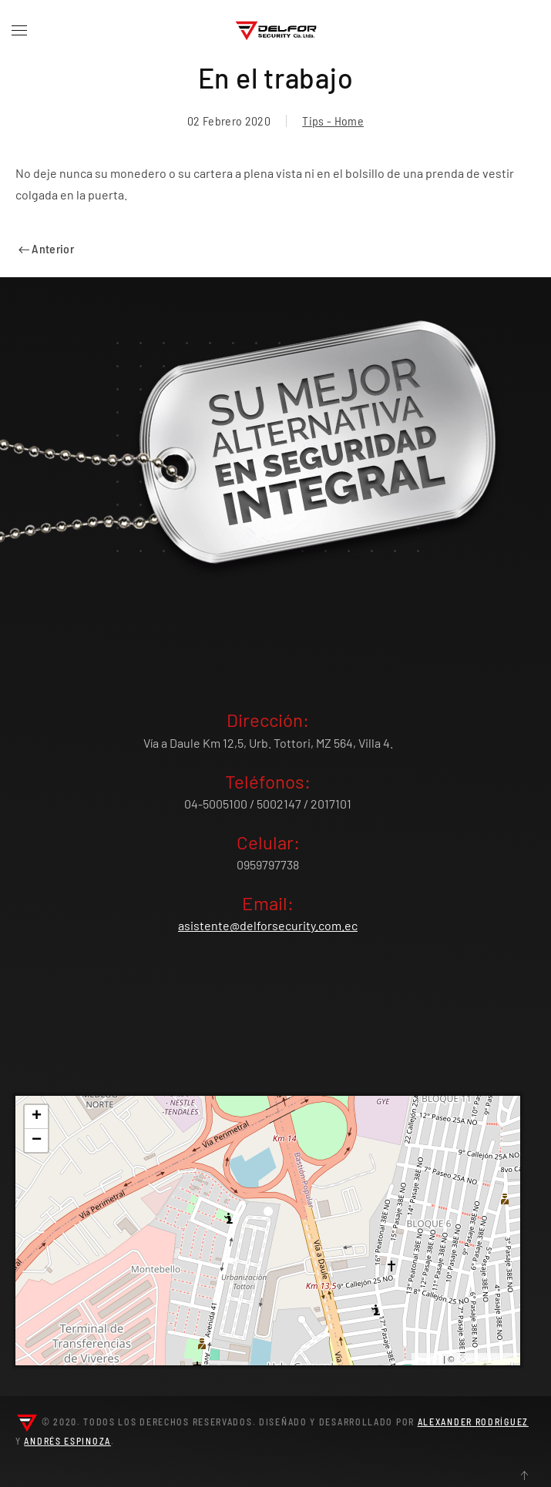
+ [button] (37, 1116)
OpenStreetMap (486, 1359)
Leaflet (428, 1359)
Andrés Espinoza (67, 1440)
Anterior (46, 248)
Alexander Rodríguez (473, 1421)
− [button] (37, 1140)
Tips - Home (333, 120)
